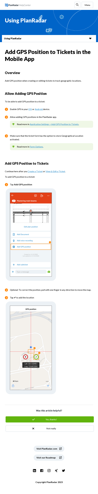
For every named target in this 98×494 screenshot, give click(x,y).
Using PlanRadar (12, 38)
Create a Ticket (35, 171)
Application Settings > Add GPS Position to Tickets (54, 124)
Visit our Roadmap (46, 457)
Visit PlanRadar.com (46, 448)
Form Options (36, 146)
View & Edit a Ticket (55, 171)
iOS (30, 109)
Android (39, 109)
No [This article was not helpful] (50, 428)
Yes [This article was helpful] (50, 419)
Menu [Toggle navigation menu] (87, 5)
